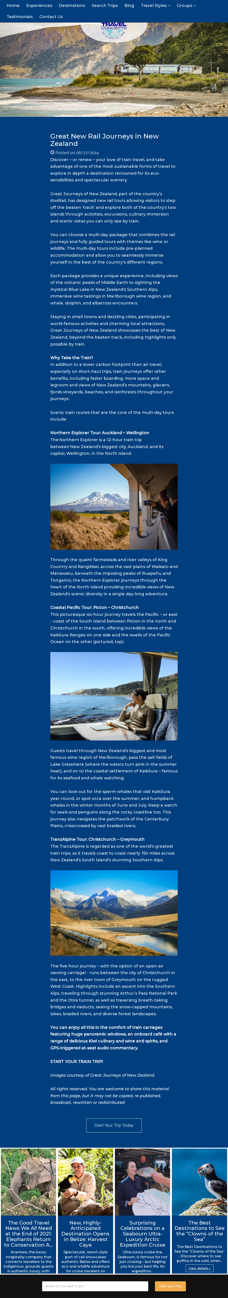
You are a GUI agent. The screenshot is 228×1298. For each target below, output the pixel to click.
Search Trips (105, 5)
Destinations (72, 5)
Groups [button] (186, 5)
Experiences (39, 5)
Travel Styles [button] (155, 5)
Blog (129, 5)
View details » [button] (200, 1268)
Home (13, 5)
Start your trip (170, 1286)
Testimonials (20, 16)
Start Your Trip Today (114, 1125)
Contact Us (51, 16)
